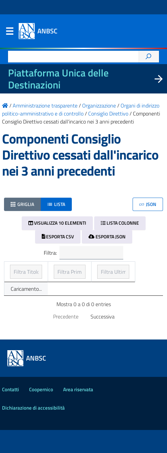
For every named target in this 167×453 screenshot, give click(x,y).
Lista (56, 204)
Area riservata (78, 412)
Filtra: (83, 252)
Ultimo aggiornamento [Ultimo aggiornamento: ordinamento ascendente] (128, 273)
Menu (9, 32)
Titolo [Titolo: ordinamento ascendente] (17, 277)
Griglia (22, 204)
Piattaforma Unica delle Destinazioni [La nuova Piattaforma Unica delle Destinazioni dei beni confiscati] (58, 78)
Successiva (103, 339)
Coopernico (41, 412)
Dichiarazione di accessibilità (33, 431)
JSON (147, 204)
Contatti (10, 412)
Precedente (65, 339)
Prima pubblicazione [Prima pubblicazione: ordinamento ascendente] (70, 273)
